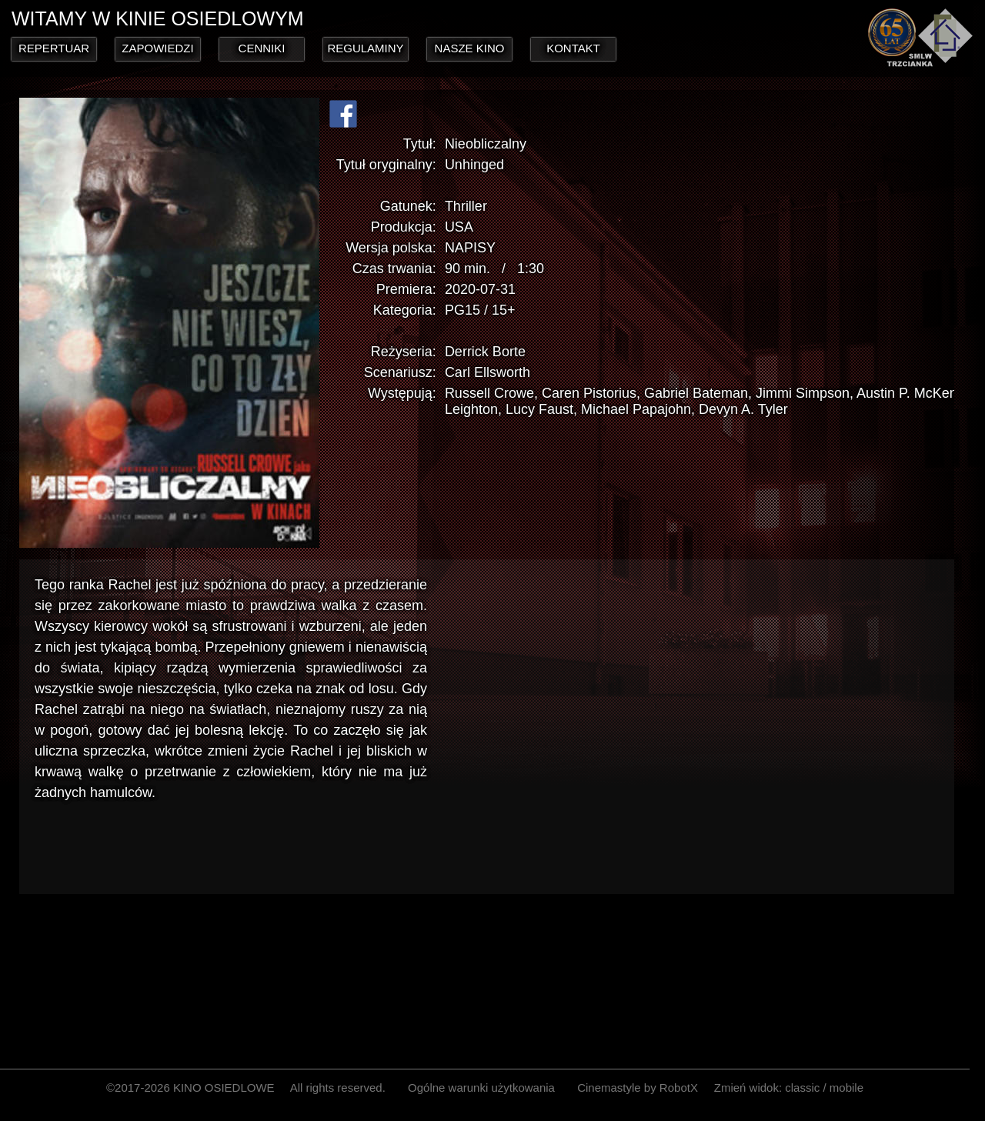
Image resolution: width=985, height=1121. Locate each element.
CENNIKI (262, 48)
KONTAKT (573, 48)
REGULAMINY (365, 48)
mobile (846, 1087)
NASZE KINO (470, 48)
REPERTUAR (53, 48)
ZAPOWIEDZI (157, 48)
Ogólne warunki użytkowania (481, 1087)
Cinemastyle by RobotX (637, 1087)
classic (802, 1087)
